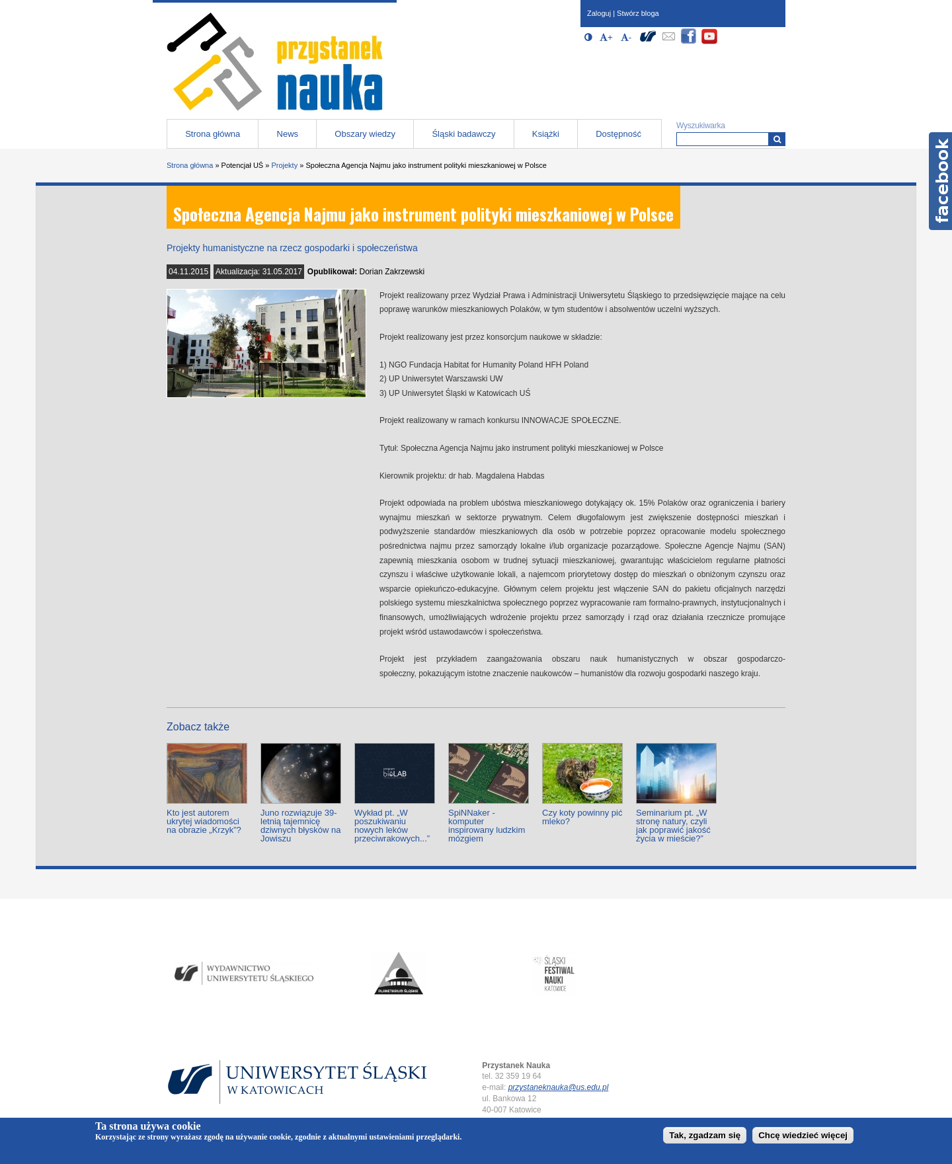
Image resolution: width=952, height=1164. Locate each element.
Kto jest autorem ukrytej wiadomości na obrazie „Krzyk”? (204, 821)
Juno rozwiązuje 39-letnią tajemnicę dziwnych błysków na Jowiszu (300, 825)
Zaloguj (599, 13)
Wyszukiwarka (700, 125)
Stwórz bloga (638, 13)
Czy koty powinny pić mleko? (582, 817)
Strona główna (212, 134)
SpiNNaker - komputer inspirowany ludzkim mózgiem (486, 825)
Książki (545, 134)
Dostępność (618, 134)
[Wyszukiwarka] (777, 139)
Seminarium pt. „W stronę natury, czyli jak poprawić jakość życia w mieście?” (673, 825)
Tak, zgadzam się (704, 1135)
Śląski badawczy (463, 134)
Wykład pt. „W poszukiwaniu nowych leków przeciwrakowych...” (392, 825)
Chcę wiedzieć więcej (803, 1135)
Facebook (940, 181)
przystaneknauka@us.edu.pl (558, 1087)
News (288, 134)
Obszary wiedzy (365, 134)
